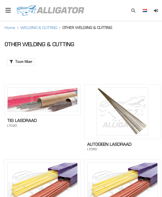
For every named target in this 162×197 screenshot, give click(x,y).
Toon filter (21, 62)
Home (10, 27)
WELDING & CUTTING (38, 27)
